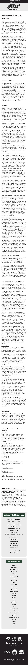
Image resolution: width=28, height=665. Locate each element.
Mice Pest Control (14, 523)
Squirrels (14, 604)
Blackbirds (14, 589)
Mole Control (14, 532)
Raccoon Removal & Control (14, 524)
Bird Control (14, 539)
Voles (14, 623)
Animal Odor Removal (14, 550)
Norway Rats (14, 584)
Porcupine (14, 602)
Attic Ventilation (14, 545)
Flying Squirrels (14, 608)
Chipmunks (14, 571)
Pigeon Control (14, 552)
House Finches (14, 591)
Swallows (14, 595)
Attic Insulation (14, 541)
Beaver (14, 600)
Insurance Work (14, 549)
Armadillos (14, 567)
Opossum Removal (14, 537)
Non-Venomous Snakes (14, 612)
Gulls (14, 578)
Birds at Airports (14, 569)
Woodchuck (14, 625)
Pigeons (14, 615)
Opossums (14, 613)
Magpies (14, 582)
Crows (14, 574)
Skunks (14, 621)
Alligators (14, 565)
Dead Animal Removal (14, 528)
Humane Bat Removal (14, 521)
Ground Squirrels (14, 576)
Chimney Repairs (14, 547)
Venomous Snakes (14, 617)
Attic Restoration (14, 543)
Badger (14, 597)
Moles (14, 610)
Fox (14, 599)
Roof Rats (14, 586)
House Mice (14, 580)
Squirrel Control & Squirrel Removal (14, 534)
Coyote (14, 573)
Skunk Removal (14, 536)
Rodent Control (14, 530)
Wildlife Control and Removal (14, 519)
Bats (14, 606)
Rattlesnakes (14, 587)
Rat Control (14, 526)
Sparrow (14, 593)
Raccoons (14, 619)
